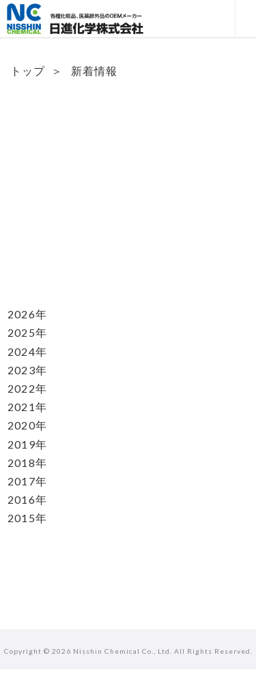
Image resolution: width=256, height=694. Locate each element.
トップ (27, 70)
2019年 (27, 444)
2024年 (27, 351)
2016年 (27, 499)
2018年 (27, 462)
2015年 (27, 517)
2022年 (27, 388)
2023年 (27, 369)
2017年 (27, 480)
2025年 (27, 332)
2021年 (27, 406)
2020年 (27, 425)
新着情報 (94, 70)
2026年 (27, 313)
